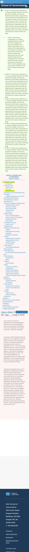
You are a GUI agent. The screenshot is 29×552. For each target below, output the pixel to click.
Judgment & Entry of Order (12, 240)
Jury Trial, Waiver (10, 243)
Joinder (7, 236)
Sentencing (8, 279)
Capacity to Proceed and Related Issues (15, 192)
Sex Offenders (8, 284)
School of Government (13, 5)
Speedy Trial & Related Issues (13, 287)
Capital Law (7, 305)
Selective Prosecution (11, 280)
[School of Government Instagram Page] (19, 526)
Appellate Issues (9, 185)
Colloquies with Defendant (11, 198)
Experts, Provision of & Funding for (14, 217)
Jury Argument (8, 249)
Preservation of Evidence (12, 266)
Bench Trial (8, 189)
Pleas (6, 264)
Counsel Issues (9, 201)
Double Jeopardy (10, 210)
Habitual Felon (8, 226)
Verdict (7, 291)
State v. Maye (6, 312)
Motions (7, 261)
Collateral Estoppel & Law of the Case (15, 196)
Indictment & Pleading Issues (12, 227)
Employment (9, 501)
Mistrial (7, 259)
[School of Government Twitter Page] (11, 526)
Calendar (7, 194)
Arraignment (9, 184)
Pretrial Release (9, 268)
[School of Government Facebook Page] (7, 526)
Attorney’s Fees (9, 187)
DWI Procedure (9, 213)
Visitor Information (11, 498)
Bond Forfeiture (10, 191)
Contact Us (9, 494)
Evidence (6, 298)
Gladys (8, 519)
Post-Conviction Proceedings (11, 307)
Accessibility (25, 2)
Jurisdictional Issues (10, 242)
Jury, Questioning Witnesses (12, 247)
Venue (7, 289)
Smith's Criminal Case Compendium (14, 176)
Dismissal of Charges (11, 206)
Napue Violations (10, 263)
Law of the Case (10, 257)
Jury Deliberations (9, 250)
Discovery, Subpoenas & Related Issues (15, 203)
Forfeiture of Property (10, 222)
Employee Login (10, 515)
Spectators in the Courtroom (13, 286)
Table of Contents (14, 178)
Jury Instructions (9, 256)
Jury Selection (8, 245)
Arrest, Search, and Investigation (12, 300)
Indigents (8, 229)
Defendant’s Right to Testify (12, 205)
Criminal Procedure (9, 182)
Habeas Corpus (9, 224)
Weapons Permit (10, 293)
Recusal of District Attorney (12, 271)
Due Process (9, 212)
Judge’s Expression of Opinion (13, 238)
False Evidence (9, 220)
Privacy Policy (10, 544)
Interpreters (8, 233)
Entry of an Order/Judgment (12, 215)
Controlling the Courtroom (11, 199)
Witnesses (7, 296)
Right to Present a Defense (12, 273)
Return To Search (22, 312)
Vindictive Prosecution (11, 294)
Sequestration (9, 282)
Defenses (6, 303)
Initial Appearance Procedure (13, 231)
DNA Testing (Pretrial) (11, 208)
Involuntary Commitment (12, 234)
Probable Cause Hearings (12, 270)
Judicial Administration (9, 308)
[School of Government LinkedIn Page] (15, 526)
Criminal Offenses (8, 301)
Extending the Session (11, 219)
